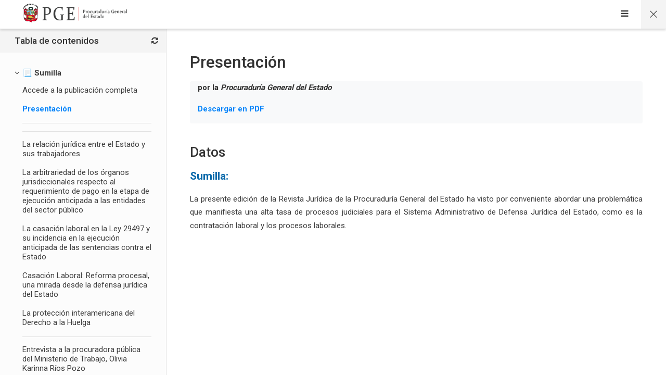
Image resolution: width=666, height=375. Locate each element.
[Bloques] (154, 41)
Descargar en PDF (231, 109)
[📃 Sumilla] (41, 73)
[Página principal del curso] (653, 14)
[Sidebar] (625, 14)
